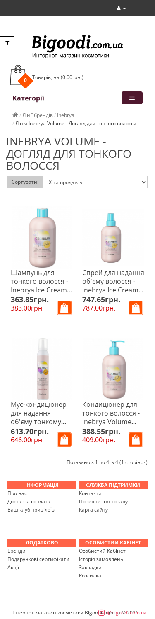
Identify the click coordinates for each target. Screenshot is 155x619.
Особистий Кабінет (102, 550)
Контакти (90, 493)
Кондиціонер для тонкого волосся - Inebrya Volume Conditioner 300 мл (112, 417)
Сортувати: (25, 181)
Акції (13, 567)
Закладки (90, 567)
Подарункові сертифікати (38, 559)
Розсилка (90, 575)
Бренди (16, 550)
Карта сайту (93, 509)
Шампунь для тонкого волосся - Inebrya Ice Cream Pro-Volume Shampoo (39, 290)
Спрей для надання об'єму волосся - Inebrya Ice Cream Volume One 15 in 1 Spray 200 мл (113, 290)
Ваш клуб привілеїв (31, 509)
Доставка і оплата (28, 501)
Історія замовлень (101, 559)
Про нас (17, 493)
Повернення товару (103, 501)
